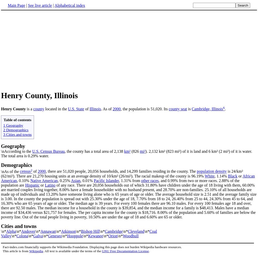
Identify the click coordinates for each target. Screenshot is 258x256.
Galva (38, 236)
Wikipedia (36, 251)
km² (127, 151)
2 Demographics (15, 130)
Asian (75, 180)
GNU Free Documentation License (125, 251)
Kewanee (95, 236)
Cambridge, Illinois (207, 109)
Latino (50, 185)
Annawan (48, 231)
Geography (13, 146)
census (25, 171)
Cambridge (114, 231)
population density (212, 171)
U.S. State (76, 109)
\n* (129, 228)
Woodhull (131, 236)
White (209, 176)
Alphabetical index (69, 5)
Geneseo (55, 236)
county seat (178, 109)
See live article (40, 5)
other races (150, 180)
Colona (22, 236)
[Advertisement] (129, 50)
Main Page (16, 5)
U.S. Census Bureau (48, 151)
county (38, 109)
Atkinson (68, 231)
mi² (142, 151)
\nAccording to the (16, 151)
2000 (117, 109)
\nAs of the (129, 167)
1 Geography (13, 125)
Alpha (11, 231)
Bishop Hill (90, 231)
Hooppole (75, 236)
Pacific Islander (106, 180)
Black (232, 176)
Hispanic (32, 185)
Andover (28, 231)
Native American (44, 180)
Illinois (95, 109)
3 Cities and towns (17, 134)
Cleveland (136, 231)
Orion (113, 236)
